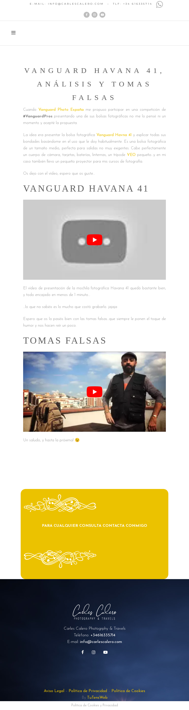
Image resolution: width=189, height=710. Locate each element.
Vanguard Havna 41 (114, 135)
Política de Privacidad (88, 691)
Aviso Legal (54, 691)
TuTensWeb (97, 698)
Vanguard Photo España (61, 110)
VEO (131, 155)
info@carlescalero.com (101, 642)
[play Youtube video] (94, 240)
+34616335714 (103, 635)
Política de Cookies (128, 691)
